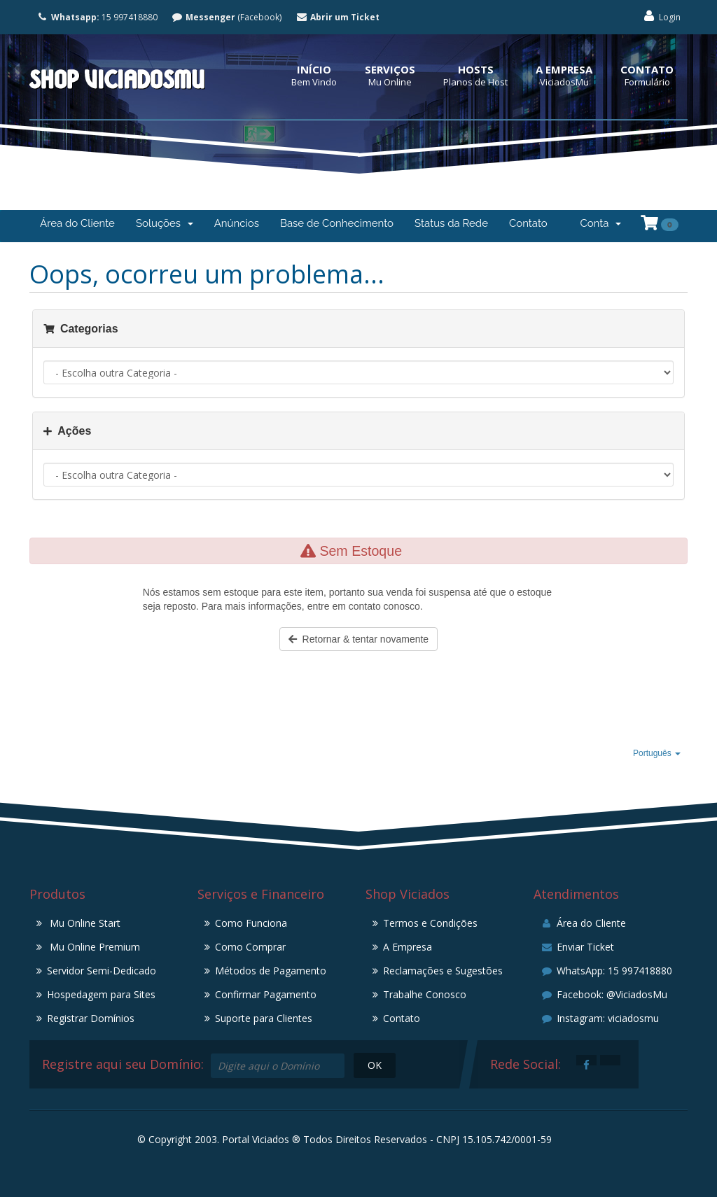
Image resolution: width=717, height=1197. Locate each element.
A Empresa (564, 69)
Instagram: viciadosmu (600, 1018)
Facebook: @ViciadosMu (604, 994)
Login (661, 16)
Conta (600, 223)
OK (375, 1065)
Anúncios (236, 223)
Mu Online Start (83, 923)
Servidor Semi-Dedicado (101, 970)
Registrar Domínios (90, 1018)
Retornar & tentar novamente (358, 639)
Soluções (164, 223)
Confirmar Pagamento (265, 994)
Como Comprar (250, 946)
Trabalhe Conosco (424, 994)
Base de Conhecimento (337, 223)
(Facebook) (227, 17)
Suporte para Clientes (263, 1018)
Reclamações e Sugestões (443, 970)
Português (657, 753)
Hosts (476, 69)
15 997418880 (97, 17)
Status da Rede (451, 223)
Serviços (390, 69)
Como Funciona (251, 923)
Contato (647, 69)
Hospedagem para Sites (101, 994)
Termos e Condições (430, 923)
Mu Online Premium (93, 946)
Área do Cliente (77, 223)
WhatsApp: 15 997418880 (606, 970)
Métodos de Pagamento (270, 970)
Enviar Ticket (577, 946)
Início (314, 69)
